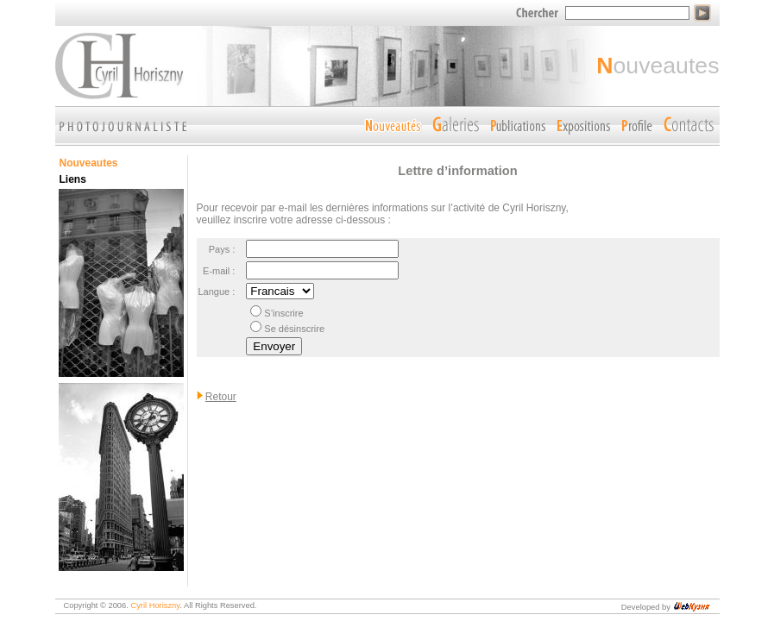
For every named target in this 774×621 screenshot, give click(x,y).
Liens (73, 179)
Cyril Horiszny (154, 605)
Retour (220, 397)
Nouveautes (89, 163)
